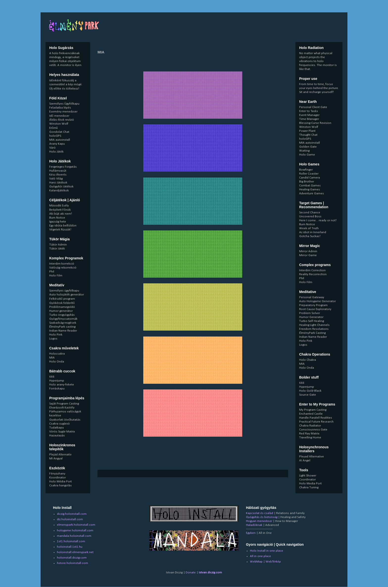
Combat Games (310, 185)
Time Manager (309, 119)
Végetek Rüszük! (60, 229)
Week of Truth (309, 228)
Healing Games (309, 189)
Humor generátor (61, 311)
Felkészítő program (62, 298)
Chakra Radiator (310, 425)
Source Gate (307, 394)
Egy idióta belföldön (62, 225)
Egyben (251, 533)
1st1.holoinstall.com (71, 541)
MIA (52, 357)
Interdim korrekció (61, 263)
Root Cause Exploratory (315, 309)
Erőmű (53, 128)
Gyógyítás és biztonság (261, 517)
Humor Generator (311, 317)
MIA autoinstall (59, 139)
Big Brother (306, 181)
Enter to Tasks (308, 111)
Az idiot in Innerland (312, 232)
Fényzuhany (57, 473)
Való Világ (56, 178)
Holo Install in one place (266, 550)
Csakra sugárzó (59, 423)
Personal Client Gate (313, 107)
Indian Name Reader (63, 330)
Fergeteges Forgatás (63, 166)
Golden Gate (308, 146)
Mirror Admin (308, 251)
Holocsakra (57, 353)
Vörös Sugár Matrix (62, 431)
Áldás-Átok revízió (61, 119)
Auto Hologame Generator (317, 301)
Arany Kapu (57, 143)
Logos (53, 338)
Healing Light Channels (314, 325)
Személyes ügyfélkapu (64, 290)
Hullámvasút (57, 170)
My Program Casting (312, 409)
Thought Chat (308, 134)
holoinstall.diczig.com (72, 557)
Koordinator (57, 477)
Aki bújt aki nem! (60, 213)
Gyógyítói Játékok (61, 186)
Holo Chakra (307, 359)
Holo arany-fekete (61, 384)
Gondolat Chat (59, 132)
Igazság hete (57, 221)
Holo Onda (56, 361)
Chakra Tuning (308, 487)
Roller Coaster (308, 173)
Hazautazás (57, 435)
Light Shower (307, 475)
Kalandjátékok (59, 190)
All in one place (260, 556)
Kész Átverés (58, 174)
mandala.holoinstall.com (74, 536)
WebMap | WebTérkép (265, 561)
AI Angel (304, 460)
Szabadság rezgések (62, 322)
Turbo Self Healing (311, 321)
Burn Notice (57, 217)
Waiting (304, 150)
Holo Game (307, 154)
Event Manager (309, 115)
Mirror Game (308, 255)
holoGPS (55, 135)
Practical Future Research (316, 421)
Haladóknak (254, 525)
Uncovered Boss (310, 216)
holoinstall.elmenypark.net (75, 552)
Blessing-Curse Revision (315, 123)
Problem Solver (309, 313)
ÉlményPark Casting (312, 333)
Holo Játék (56, 151)
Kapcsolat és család (259, 513)
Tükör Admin (58, 244)
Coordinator (307, 479)
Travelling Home (310, 437)
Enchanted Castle (311, 413)
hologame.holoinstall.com (75, 530)
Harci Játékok (58, 182)
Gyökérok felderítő (62, 303)
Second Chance (309, 212)
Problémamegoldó (62, 307)
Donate (191, 572)
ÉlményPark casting (62, 326)
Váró (52, 147)
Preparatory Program (313, 305)
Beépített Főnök (60, 209)
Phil (51, 271)
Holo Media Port (310, 483)
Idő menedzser (59, 115)
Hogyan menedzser (259, 521)
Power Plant (307, 131)
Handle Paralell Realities (315, 417)
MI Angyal (56, 458)
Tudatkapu (56, 427)
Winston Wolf (58, 123)
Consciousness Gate (313, 429)
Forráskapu (57, 388)
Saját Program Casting (64, 403)
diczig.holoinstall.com (72, 514)
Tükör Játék (57, 248)
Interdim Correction (312, 270)
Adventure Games (311, 193)
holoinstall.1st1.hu (69, 546)
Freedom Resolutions (314, 329)
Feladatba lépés (60, 107)
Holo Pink (55, 334)
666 (51, 376)
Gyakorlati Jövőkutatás (64, 419)
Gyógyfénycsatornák (63, 318)
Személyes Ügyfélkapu (64, 103)
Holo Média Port (60, 481)
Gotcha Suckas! (309, 236)
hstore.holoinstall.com (72, 563)
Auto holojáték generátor (66, 294)
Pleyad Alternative (311, 456)
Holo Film (55, 275)
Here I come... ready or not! (318, 220)
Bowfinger (306, 169)
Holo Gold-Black (310, 390)
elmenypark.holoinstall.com (76, 524)
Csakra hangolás (60, 485)
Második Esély (59, 205)
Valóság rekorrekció (62, 267)
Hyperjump (56, 380)
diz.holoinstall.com (70, 519)
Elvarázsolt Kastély (61, 407)
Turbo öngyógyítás (62, 314)
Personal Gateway (311, 297)
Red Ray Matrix (309, 433)
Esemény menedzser (63, 111)
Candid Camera (309, 177)
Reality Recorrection (313, 274)
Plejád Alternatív (60, 454)
